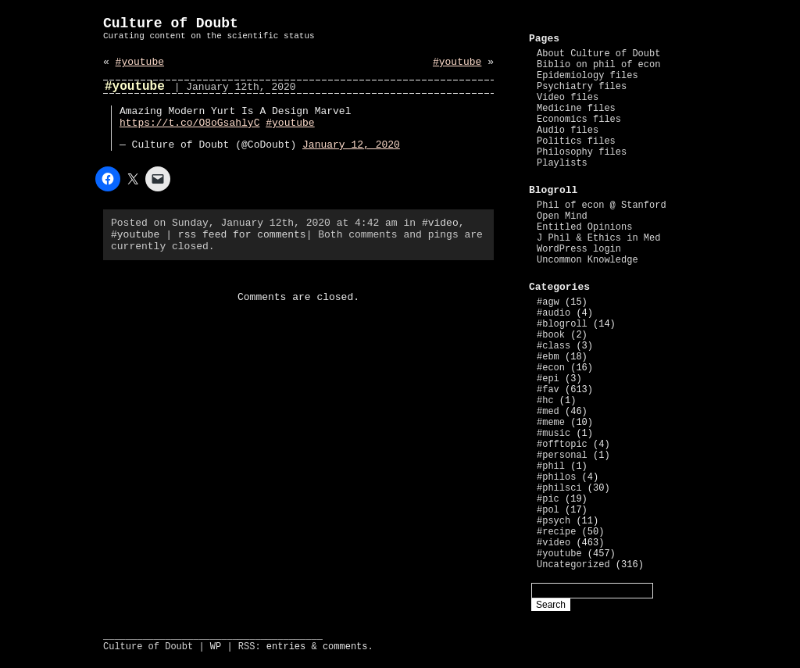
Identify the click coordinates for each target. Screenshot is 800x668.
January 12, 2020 (351, 145)
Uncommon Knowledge (587, 260)
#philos (556, 477)
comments (345, 646)
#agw (548, 302)
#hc (545, 400)
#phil (551, 466)
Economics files (579, 119)
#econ (551, 368)
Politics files (576, 141)
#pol (548, 510)
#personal (562, 455)
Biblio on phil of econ (598, 64)
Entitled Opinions (584, 227)
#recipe (556, 532)
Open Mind (562, 216)
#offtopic (562, 444)
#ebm (548, 357)
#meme (551, 422)
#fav (548, 389)
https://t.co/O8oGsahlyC (189, 123)
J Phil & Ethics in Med (598, 238)
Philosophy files (582, 152)
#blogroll (562, 324)
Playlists (562, 163)
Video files (567, 97)
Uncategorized (573, 564)
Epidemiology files (587, 75)
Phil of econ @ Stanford (601, 205)
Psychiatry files (582, 86)
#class (553, 346)
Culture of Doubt (170, 23)
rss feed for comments (242, 235)
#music (553, 433)
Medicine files (576, 108)
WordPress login (579, 249)
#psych (553, 521)
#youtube (140, 62)
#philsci (559, 488)
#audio (553, 313)
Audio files (567, 130)
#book (551, 335)
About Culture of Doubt (598, 53)
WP (215, 646)
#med (548, 411)
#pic (548, 499)
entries (285, 646)
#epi (548, 378)
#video (440, 223)
